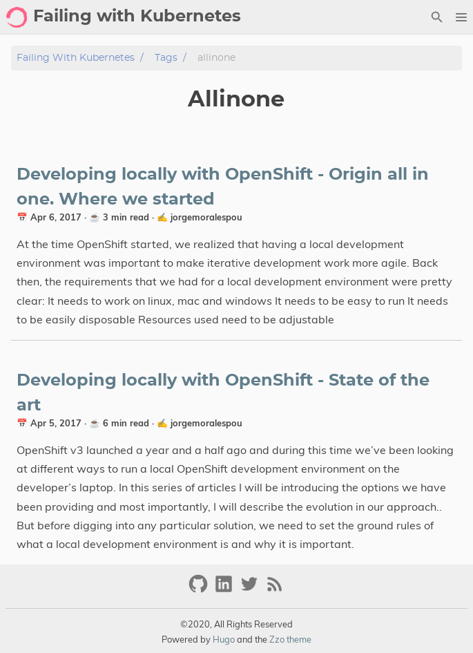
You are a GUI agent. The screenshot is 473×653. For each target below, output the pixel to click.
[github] (200, 589)
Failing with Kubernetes (76, 58)
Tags (166, 58)
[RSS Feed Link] (275, 589)
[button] (461, 17)
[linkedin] (225, 589)
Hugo (224, 639)
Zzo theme (290, 639)
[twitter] (251, 589)
